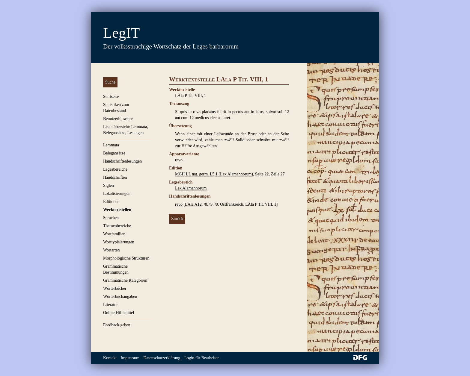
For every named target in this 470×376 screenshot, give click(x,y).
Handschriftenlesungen (122, 161)
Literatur (110, 304)
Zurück (177, 218)
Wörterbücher (114, 288)
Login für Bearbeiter (201, 358)
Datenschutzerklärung (161, 358)
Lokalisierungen (116, 193)
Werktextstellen (117, 209)
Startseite (111, 96)
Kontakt (110, 358)
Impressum (130, 358)
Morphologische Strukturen (126, 258)
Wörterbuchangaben (120, 296)
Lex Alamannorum (191, 188)
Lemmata (111, 145)
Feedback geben (116, 325)
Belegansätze (114, 153)
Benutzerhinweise (118, 118)
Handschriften (115, 177)
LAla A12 (193, 204)
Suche (110, 82)
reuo (179, 204)
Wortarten (111, 250)
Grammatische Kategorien (125, 280)
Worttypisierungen (118, 242)
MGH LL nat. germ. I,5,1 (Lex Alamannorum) (214, 174)
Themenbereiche (117, 226)
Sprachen (111, 218)
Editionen (111, 201)
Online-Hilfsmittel (118, 312)
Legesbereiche (115, 169)
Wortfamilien (114, 234)
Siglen (108, 185)
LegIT (121, 33)
